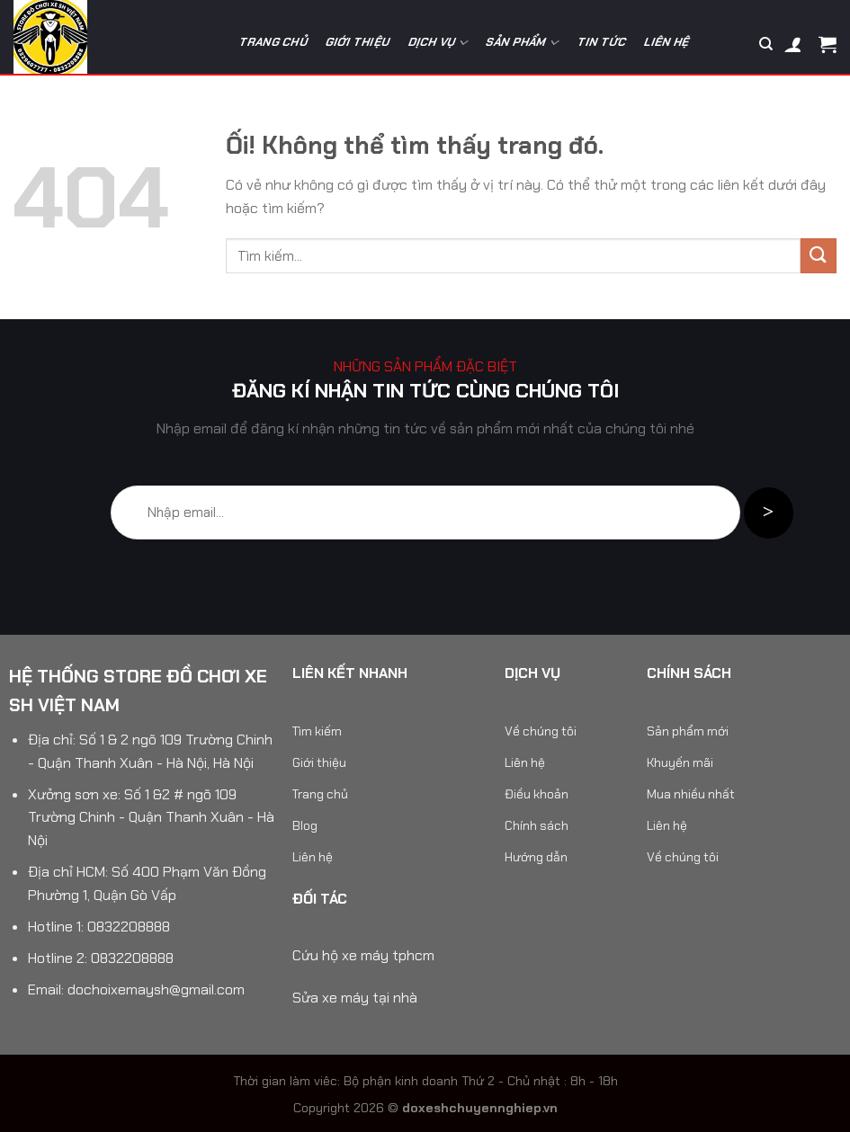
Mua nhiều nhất (691, 794)
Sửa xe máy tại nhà (354, 997)
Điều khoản (536, 794)
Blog (305, 825)
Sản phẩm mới (688, 731)
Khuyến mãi (680, 762)
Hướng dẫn (536, 857)
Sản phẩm (522, 42)
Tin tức (602, 41)
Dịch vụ (438, 42)
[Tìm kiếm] (766, 44)
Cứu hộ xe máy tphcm (363, 955)
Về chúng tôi (541, 731)
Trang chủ (273, 41)
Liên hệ (667, 41)
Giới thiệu (358, 41)
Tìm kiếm (317, 731)
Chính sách (536, 825)
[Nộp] (819, 255)
